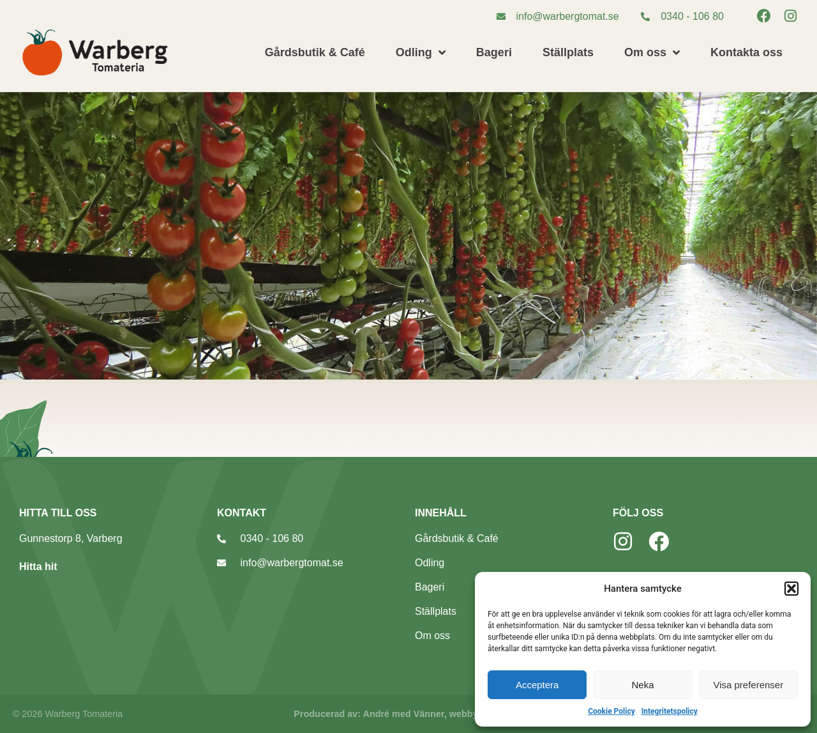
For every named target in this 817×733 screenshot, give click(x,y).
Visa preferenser (748, 684)
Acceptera (537, 684)
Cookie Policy (611, 711)
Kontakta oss (746, 52)
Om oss (652, 52)
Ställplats (568, 52)
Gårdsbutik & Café (315, 52)
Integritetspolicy (669, 711)
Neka (642, 684)
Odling (421, 52)
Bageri (494, 52)
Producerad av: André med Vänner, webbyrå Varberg (408, 714)
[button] (791, 588)
